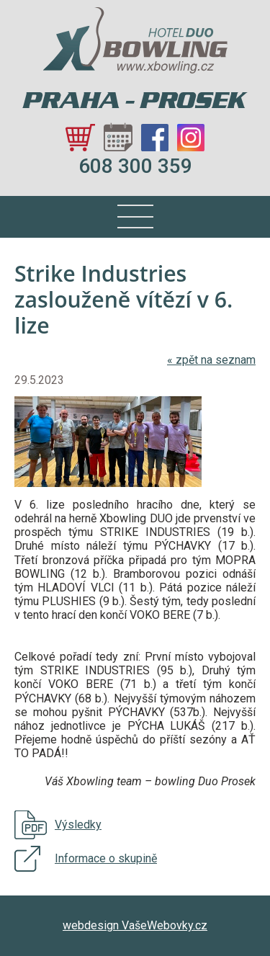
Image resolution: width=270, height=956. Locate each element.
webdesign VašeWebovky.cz (135, 925)
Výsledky (78, 824)
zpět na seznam (211, 360)
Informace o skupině (106, 858)
